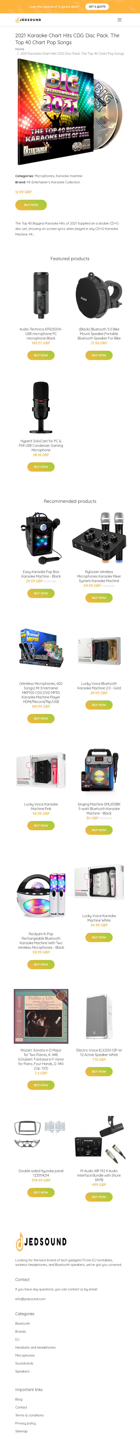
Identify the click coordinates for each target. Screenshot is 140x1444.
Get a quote (97, 6)
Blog (18, 1399)
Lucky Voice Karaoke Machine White (99, 918)
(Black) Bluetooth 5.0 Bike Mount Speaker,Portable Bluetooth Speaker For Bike (99, 333)
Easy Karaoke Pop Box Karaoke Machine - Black (41, 574)
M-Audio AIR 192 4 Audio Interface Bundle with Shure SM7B (99, 1175)
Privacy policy (25, 1423)
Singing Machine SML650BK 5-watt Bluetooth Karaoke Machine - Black (99, 808)
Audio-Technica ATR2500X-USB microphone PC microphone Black (41, 333)
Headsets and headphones (35, 1347)
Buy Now (31, 205)
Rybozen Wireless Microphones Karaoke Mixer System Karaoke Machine (99, 576)
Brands (20, 1331)
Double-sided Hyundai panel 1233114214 (41, 1173)
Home (19, 49)
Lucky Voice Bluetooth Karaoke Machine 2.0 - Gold (99, 685)
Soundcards (24, 1363)
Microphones (44, 176)
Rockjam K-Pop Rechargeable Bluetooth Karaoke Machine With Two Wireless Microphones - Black (41, 941)
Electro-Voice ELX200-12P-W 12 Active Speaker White (99, 1052)
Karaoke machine (69, 176)
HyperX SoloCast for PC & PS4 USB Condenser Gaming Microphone (41, 445)
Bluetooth (22, 1323)
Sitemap (21, 1431)
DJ (17, 1339)
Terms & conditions (29, 1415)
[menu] (120, 20)
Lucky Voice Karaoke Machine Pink (41, 806)
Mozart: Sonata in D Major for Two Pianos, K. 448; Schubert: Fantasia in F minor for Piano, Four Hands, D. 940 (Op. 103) (41, 1059)
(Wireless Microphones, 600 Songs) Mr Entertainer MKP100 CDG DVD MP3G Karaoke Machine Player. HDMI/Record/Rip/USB (41, 692)
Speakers (22, 1371)
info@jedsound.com (30, 1299)
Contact (21, 1407)
